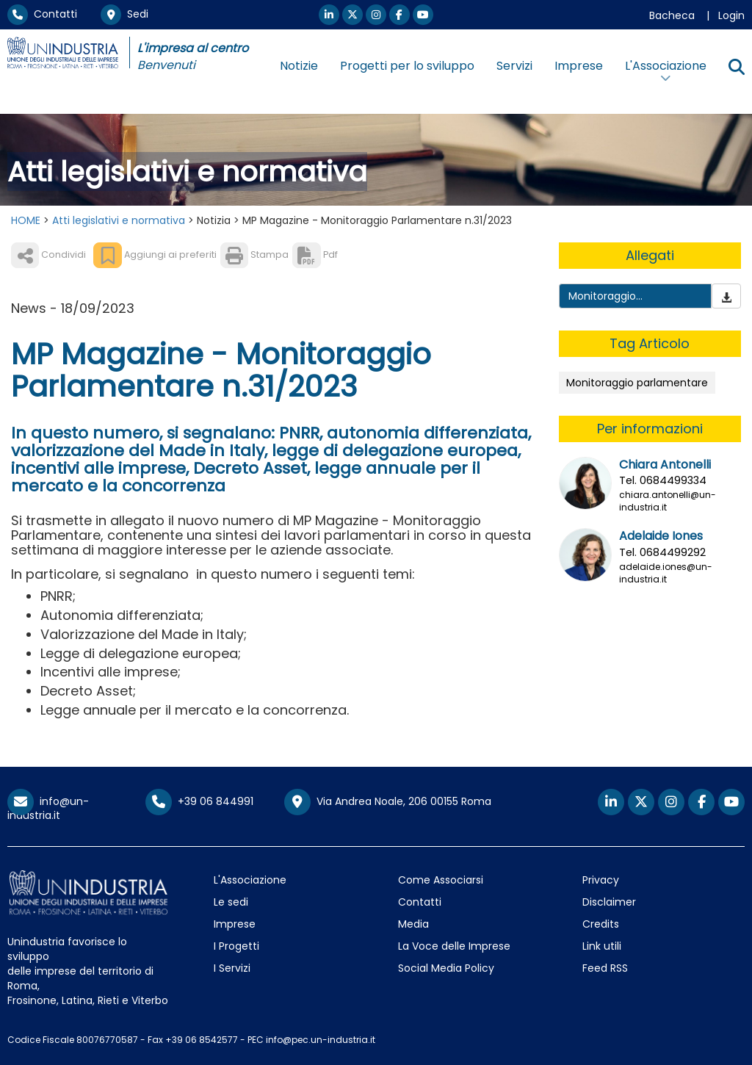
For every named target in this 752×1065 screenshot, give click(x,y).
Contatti (42, 14)
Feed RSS (605, 968)
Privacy (600, 880)
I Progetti (236, 946)
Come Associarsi (440, 880)
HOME (25, 220)
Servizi (514, 65)
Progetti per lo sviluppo (407, 65)
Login (731, 15)
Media (413, 924)
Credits (600, 924)
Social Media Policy (446, 968)
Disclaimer (609, 902)
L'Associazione (250, 880)
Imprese (578, 65)
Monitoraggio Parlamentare (603, 304)
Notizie (299, 65)
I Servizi (232, 968)
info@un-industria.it (48, 808)
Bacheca (672, 15)
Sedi (124, 14)
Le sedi (231, 902)
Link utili (601, 946)
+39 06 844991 (199, 801)
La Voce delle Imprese (454, 946)
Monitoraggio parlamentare (637, 382)
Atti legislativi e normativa (118, 220)
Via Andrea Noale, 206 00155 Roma (387, 802)
